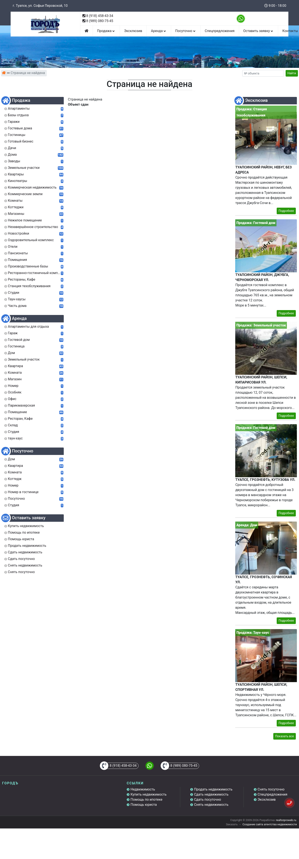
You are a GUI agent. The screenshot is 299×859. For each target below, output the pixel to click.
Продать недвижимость (213, 789)
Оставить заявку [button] (258, 31)
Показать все (284, 736)
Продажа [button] (106, 31)
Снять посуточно (271, 789)
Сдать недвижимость (211, 794)
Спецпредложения (220, 31)
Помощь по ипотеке (146, 799)
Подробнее (286, 211)
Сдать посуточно (207, 799)
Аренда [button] (158, 31)
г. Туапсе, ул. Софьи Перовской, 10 (40, 6)
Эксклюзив (133, 31)
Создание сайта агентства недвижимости (269, 824)
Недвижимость (142, 789)
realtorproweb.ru (286, 820)
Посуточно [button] (185, 31)
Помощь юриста (143, 805)
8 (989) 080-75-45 (99, 21)
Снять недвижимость (211, 805)
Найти (292, 73)
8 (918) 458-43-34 (99, 16)
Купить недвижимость (148, 794)
